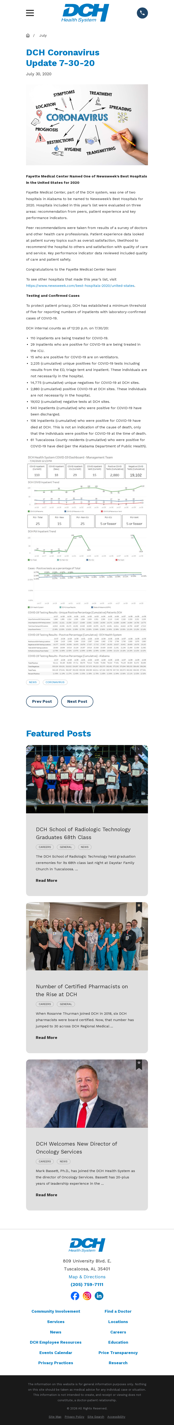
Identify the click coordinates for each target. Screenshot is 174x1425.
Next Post (77, 701)
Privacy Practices (55, 1363)
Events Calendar (55, 1352)
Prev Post (42, 701)
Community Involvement (55, 1311)
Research (118, 1363)
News (33, 682)
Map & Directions (87, 1276)
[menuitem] (55, 1416)
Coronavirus (55, 682)
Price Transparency (118, 1352)
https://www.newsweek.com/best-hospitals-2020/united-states (80, 285)
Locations (118, 1321)
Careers (118, 1332)
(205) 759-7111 (87, 1284)
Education (118, 1342)
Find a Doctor (118, 1311)
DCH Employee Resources (56, 1342)
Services (56, 1321)
